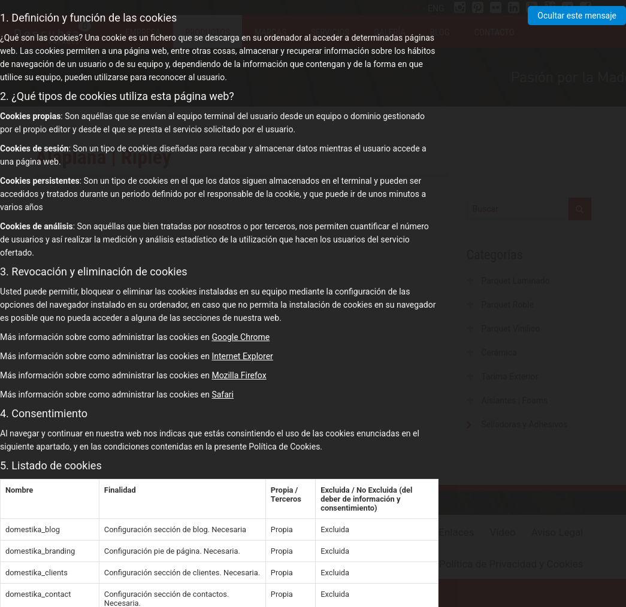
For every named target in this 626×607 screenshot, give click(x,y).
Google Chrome (240, 337)
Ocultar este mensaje (576, 15)
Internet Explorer (242, 356)
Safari (222, 394)
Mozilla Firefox (238, 375)
